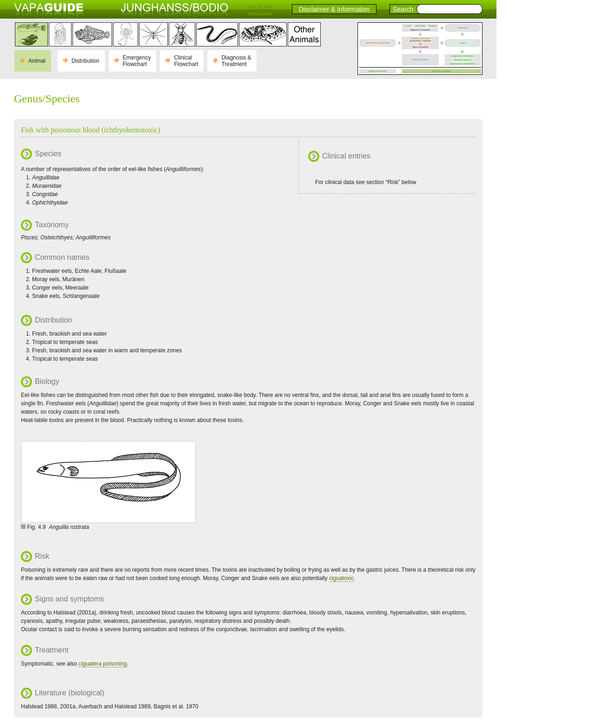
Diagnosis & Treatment (236, 60)
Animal (37, 61)
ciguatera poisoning (103, 663)
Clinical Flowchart (186, 60)
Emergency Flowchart (137, 60)
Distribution (85, 61)
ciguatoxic (341, 578)
